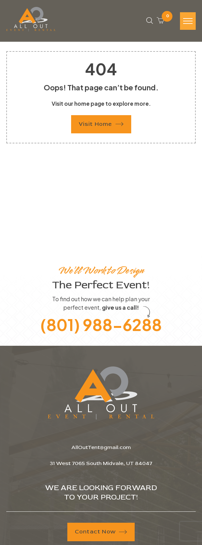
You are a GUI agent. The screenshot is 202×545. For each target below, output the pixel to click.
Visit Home (101, 124)
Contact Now (101, 531)
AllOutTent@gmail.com (101, 447)
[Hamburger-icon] (188, 21)
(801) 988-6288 (101, 324)
